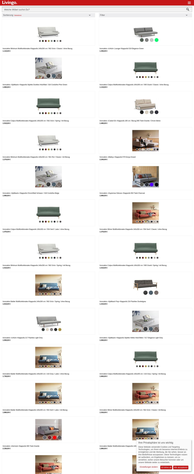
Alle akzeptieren (181, 467)
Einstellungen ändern (149, 467)
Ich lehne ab (166, 467)
